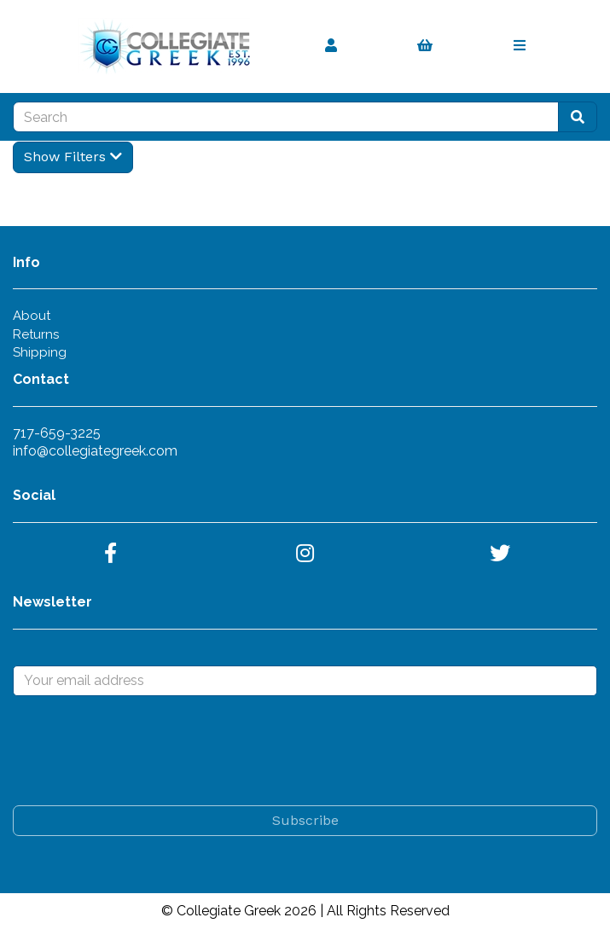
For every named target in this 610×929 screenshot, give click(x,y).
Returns (36, 334)
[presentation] (142, 750)
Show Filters (73, 156)
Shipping (40, 352)
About (31, 315)
